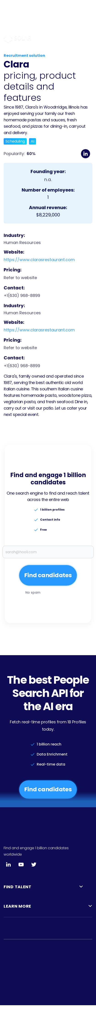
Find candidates (48, 789)
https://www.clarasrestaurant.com (39, 259)
